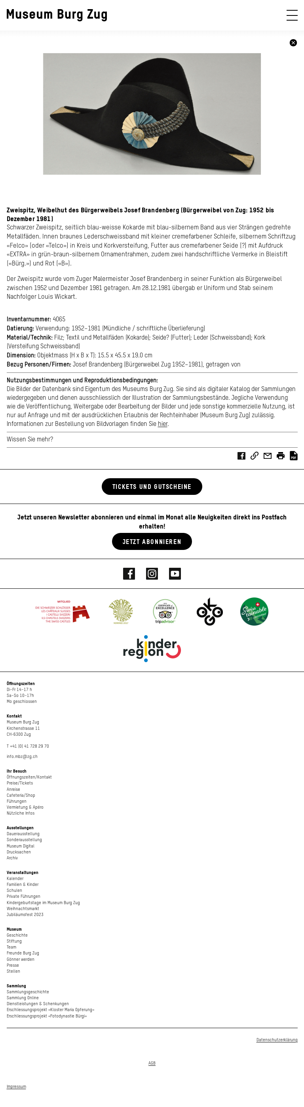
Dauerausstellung (23, 834)
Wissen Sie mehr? (30, 440)
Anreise (13, 789)
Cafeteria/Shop (21, 795)
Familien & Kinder (22, 884)
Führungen (17, 801)
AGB (152, 1063)
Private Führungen (23, 896)
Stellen (13, 971)
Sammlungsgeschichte (28, 992)
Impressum (16, 1086)
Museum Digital (20, 846)
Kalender (15, 878)
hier (162, 424)
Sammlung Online (23, 998)
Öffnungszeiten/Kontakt (29, 777)
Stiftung (14, 941)
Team (11, 947)
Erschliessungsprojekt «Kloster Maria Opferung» (50, 1010)
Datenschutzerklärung (277, 1040)
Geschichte (17, 935)
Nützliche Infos (20, 813)
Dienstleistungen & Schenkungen (38, 1004)
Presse (13, 965)
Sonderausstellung (24, 840)
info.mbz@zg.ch (22, 756)
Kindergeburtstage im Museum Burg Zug (43, 903)
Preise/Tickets (20, 783)
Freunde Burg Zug (23, 953)
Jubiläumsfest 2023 (25, 914)
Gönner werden (20, 959)
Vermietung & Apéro (25, 807)
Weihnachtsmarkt (23, 909)
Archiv (12, 858)
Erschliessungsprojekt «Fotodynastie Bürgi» (47, 1016)
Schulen (14, 890)
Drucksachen (19, 852)
